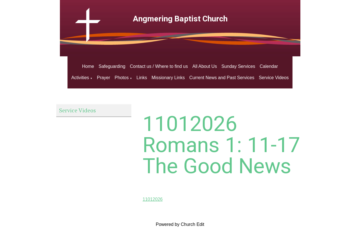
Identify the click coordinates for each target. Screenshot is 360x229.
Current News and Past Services (221, 77)
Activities (80, 77)
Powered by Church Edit (180, 224)
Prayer (103, 77)
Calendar (269, 66)
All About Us (204, 66)
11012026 (153, 199)
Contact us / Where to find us (159, 66)
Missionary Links (168, 77)
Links (141, 77)
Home (88, 66)
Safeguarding (112, 66)
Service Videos (274, 77)
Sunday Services (238, 66)
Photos (122, 77)
